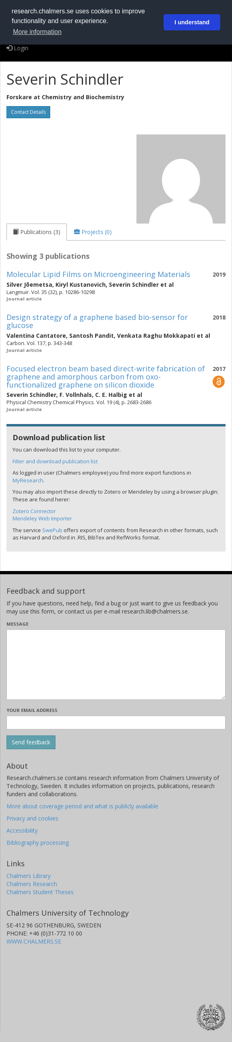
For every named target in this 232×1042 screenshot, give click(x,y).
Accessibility (22, 830)
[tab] (36, 232)
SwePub (52, 530)
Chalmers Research (31, 884)
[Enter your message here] (116, 664)
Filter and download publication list (55, 461)
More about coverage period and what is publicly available (82, 806)
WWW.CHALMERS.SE (33, 941)
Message (17, 624)
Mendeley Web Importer (42, 518)
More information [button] (37, 31)
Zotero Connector (34, 511)
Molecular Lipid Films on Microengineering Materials (98, 274)
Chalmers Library (28, 876)
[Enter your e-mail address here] (116, 722)
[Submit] (30, 742)
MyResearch (28, 480)
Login (17, 48)
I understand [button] (192, 22)
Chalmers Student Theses (40, 892)
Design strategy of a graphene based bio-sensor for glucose (97, 321)
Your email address (31, 710)
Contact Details (28, 112)
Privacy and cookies (32, 818)
